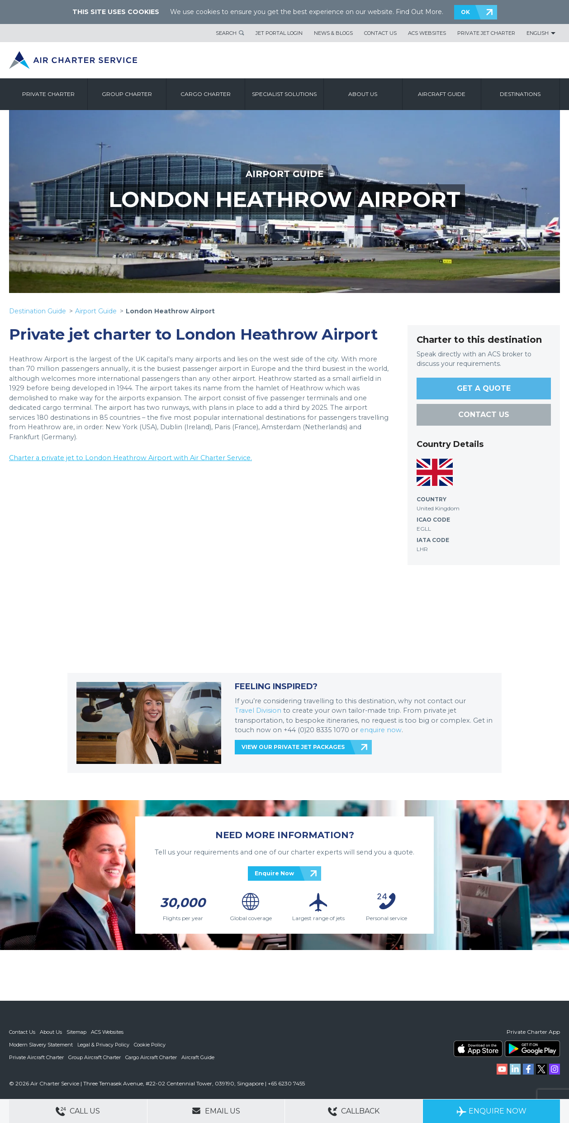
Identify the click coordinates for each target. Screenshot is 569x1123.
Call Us (78, 1111)
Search (226, 33)
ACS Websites (427, 33)
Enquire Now (274, 873)
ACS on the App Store (478, 1049)
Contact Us (380, 33)
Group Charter (127, 94)
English (537, 33)
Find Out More (419, 12)
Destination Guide (37, 311)
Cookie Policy (150, 1044)
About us (362, 94)
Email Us (216, 1110)
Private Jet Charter (486, 33)
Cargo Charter (205, 94)
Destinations (520, 94)
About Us (51, 1032)
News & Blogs (333, 33)
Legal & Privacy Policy (103, 1044)
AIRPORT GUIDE (284, 173)
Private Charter (48, 94)
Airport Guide (96, 311)
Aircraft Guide (441, 94)
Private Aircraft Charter (36, 1057)
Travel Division (258, 710)
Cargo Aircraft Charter (151, 1057)
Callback (353, 1111)
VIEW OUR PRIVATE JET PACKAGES (293, 747)
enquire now (381, 730)
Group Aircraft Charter (94, 1057)
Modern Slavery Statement (41, 1044)
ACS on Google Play (532, 1049)
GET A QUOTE (484, 388)
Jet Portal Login (279, 33)
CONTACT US (483, 414)
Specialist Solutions (284, 94)
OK (465, 12)
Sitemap (76, 1032)
